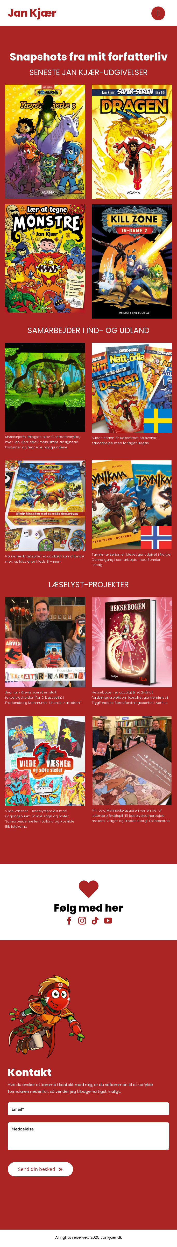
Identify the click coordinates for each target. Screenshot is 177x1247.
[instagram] (82, 921)
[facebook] (69, 921)
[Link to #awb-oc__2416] (158, 13)
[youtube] (108, 921)
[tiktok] (95, 921)
